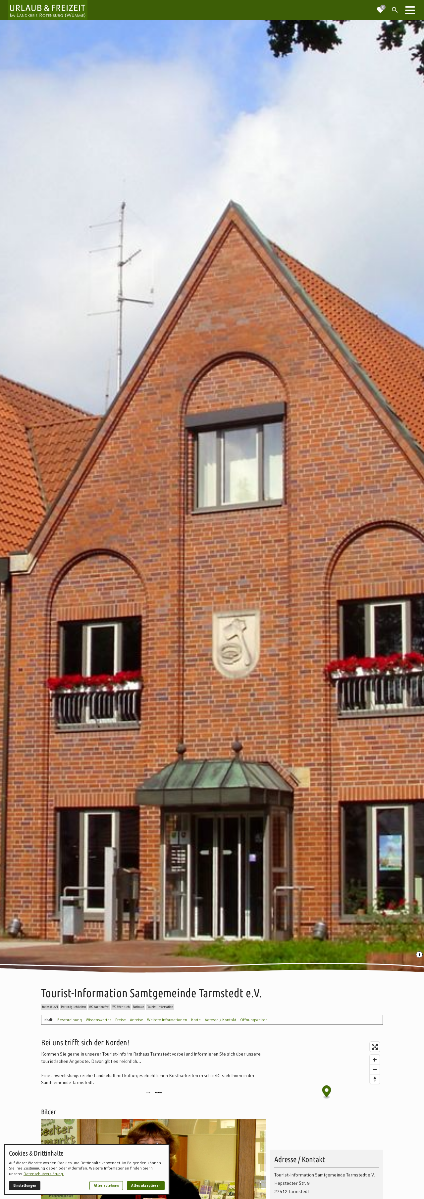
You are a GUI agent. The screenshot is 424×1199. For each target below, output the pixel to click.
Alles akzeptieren (145, 1185)
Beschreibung (69, 1019)
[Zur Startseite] (47, 10)
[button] (410, 10)
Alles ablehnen (106, 1185)
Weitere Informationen (167, 1019)
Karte (196, 1019)
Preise (120, 1019)
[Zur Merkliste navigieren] (380, 7)
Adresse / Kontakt (220, 1019)
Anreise (136, 1019)
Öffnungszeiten (254, 1019)
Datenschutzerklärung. (44, 1174)
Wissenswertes (98, 1019)
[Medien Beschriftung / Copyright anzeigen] (420, 955)
